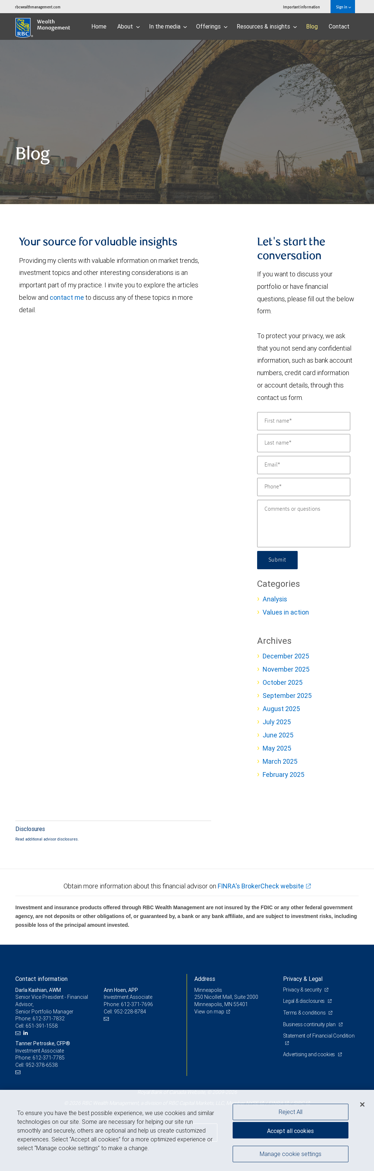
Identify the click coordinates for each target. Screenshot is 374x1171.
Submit (277, 560)
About (128, 26)
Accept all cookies (290, 1130)
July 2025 (277, 722)
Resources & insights (267, 26)
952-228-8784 (130, 1011)
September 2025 (287, 695)
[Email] (303, 465)
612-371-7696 (137, 1004)
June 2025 (278, 735)
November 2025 (286, 669)
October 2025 (282, 682)
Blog (312, 26)
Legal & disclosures (304, 1001)
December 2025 (286, 656)
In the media (168, 26)
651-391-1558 (42, 1026)
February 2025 (283, 774)
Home (98, 26)
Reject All (290, 1111)
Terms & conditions (305, 1012)
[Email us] (18, 1033)
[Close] (362, 1104)
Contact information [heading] (41, 978)
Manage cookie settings (290, 1153)
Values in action (286, 612)
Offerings (212, 26)
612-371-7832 (49, 1018)
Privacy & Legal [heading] (303, 978)
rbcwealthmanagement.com (38, 6)
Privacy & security (303, 989)
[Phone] (303, 487)
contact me (67, 297)
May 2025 (277, 748)
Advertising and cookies (309, 1054)
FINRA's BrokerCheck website (261, 886)
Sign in (343, 6)
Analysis (275, 599)
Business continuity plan (310, 1024)
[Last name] (303, 443)
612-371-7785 (49, 1057)
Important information (301, 6)
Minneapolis (208, 990)
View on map (209, 1011)
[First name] (303, 421)
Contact (339, 26)
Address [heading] (204, 978)
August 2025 (281, 709)
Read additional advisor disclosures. (47, 839)
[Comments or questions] (303, 523)
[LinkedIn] (26, 1033)
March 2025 (280, 761)
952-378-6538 (42, 1065)
